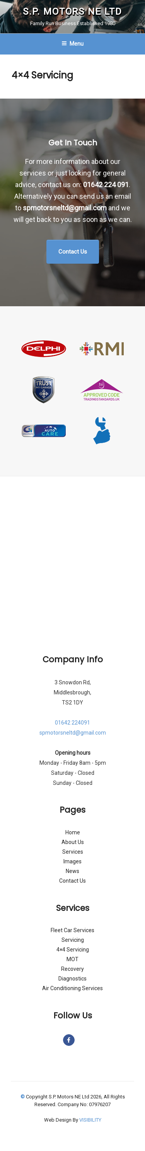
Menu (72, 44)
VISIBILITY (90, 1120)
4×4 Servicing (72, 949)
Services (72, 852)
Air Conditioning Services (72, 988)
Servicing (72, 940)
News (72, 871)
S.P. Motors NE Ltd (72, 11)
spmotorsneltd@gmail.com (65, 208)
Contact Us (72, 881)
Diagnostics (72, 978)
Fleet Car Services (72, 930)
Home (72, 832)
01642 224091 (72, 723)
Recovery (72, 969)
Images (72, 861)
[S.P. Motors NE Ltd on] (79, 1040)
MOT (72, 959)
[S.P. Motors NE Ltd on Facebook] (69, 1040)
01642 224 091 (106, 185)
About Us (72, 842)
